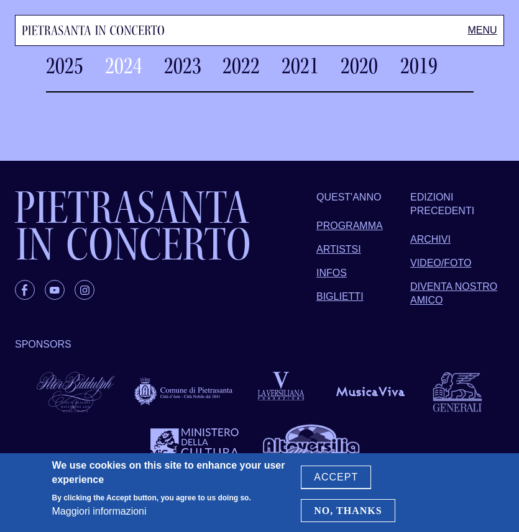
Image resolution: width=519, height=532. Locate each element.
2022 (241, 66)
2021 (300, 66)
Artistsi (338, 249)
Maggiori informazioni (99, 512)
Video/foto (440, 263)
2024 (123, 66)
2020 (359, 66)
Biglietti (340, 296)
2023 (182, 66)
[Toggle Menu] (482, 30)
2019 (419, 66)
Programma (349, 225)
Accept (336, 477)
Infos (331, 273)
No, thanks (348, 510)
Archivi (430, 239)
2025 (64, 66)
